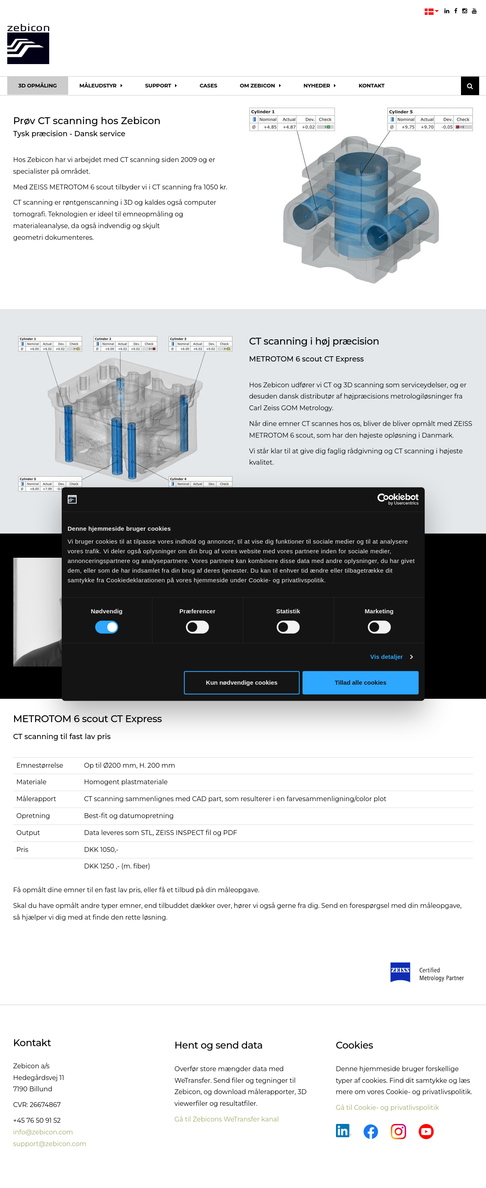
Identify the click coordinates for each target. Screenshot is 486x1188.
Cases (208, 85)
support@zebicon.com (50, 1144)
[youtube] (474, 11)
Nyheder (320, 85)
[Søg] (470, 86)
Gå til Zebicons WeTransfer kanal (227, 1119)
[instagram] (464, 11)
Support (161, 85)
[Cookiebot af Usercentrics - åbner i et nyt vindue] (383, 499)
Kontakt (371, 85)
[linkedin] (446, 11)
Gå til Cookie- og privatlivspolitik (387, 1107)
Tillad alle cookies (360, 682)
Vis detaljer (386, 656)
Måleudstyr (101, 85)
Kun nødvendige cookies (242, 682)
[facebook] (455, 11)
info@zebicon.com (43, 1132)
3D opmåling (38, 85)
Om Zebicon (260, 85)
